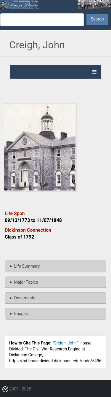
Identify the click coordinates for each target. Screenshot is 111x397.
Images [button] (21, 313)
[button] (40, 190)
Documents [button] (24, 298)
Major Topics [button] (26, 282)
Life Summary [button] (27, 266)
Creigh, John (65, 343)
